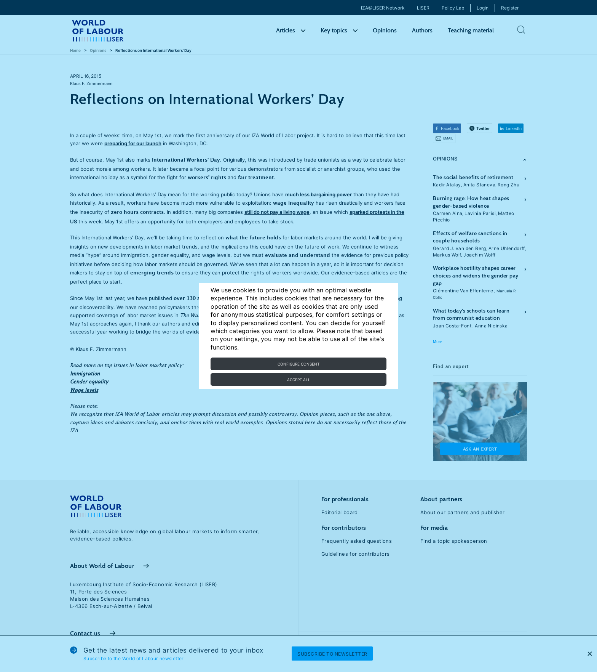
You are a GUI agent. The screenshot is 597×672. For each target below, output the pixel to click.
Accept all (298, 379)
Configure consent (298, 364)
